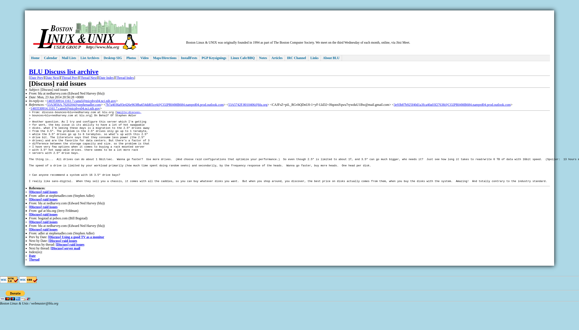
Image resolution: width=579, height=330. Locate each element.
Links (314, 58)
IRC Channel (296, 58)
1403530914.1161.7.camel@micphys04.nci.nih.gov (81, 101)
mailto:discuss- (129, 113)
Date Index (106, 78)
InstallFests (189, 58)
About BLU (331, 58)
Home (35, 58)
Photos (131, 58)
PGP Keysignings (214, 58)
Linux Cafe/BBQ (243, 58)
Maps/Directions (165, 58)
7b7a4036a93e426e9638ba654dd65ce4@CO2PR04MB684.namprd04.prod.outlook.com (164, 104)
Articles (277, 58)
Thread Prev (69, 78)
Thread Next (88, 78)
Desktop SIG (113, 58)
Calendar (50, 58)
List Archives (89, 58)
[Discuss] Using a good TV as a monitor (76, 252)
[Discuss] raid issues (43, 207)
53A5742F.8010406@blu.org (247, 104)
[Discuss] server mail (65, 263)
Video (144, 58)
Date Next (52, 78)
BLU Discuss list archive (64, 71)
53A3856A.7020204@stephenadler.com (74, 104)
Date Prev (36, 78)
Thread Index (125, 78)
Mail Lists (69, 58)
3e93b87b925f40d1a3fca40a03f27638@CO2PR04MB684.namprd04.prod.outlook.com (452, 104)
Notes (263, 58)
